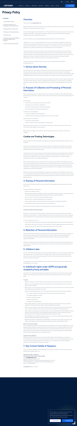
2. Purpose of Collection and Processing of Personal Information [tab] (10, 25)
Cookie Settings (55, 420)
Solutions (27, 5)
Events (52, 5)
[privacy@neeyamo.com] (31, 357)
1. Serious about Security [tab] (8, 21)
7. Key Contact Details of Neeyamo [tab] (10, 43)
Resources (41, 5)
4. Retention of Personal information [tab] (11, 32)
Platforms (21, 5)
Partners (57, 5)
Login (66, 1)
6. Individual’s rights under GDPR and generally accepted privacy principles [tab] (11, 39)
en (72, 1)
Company (46, 5)
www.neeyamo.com (37, 23)
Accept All (67, 420)
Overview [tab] (5, 18)
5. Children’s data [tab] (7, 35)
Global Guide (34, 5)
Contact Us (70, 5)
